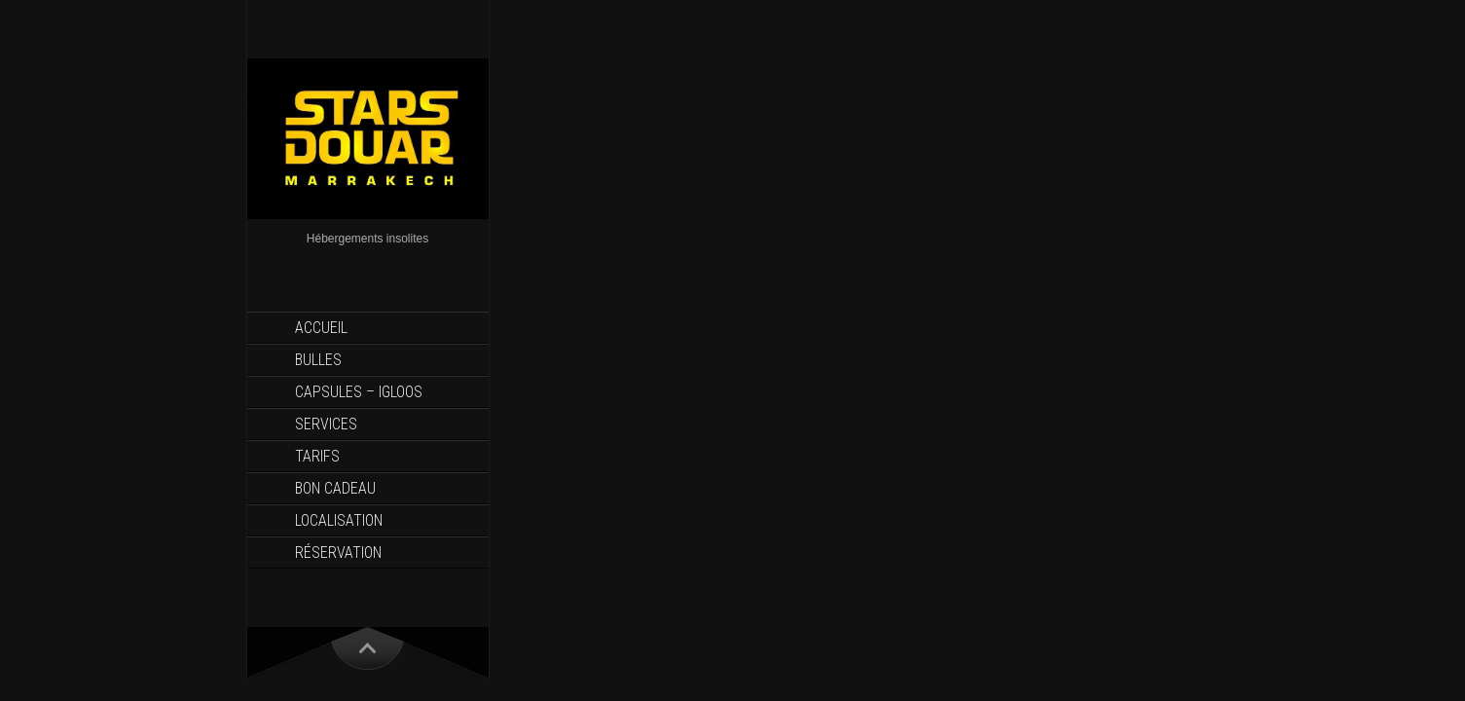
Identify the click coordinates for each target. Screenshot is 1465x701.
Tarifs (317, 456)
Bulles (318, 359)
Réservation (338, 552)
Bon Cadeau (335, 488)
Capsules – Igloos (358, 392)
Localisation (339, 520)
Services (326, 424)
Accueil (321, 327)
